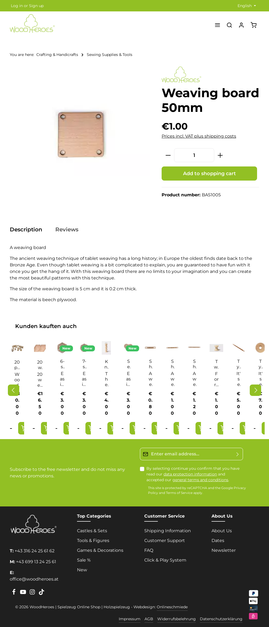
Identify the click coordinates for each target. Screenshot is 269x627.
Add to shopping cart (209, 173)
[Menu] (217, 25)
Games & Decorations (100, 550)
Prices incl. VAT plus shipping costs (199, 136)
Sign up (36, 5)
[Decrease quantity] (168, 155)
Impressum (129, 618)
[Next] (255, 390)
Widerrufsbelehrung (176, 618)
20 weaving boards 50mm (40, 365)
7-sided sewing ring (84, 364)
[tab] (29, 229)
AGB (149, 618)
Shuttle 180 (172, 364)
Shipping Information (167, 530)
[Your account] (241, 25)
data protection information (190, 474)
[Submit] (237, 454)
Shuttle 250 (194, 364)
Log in (17, 5)
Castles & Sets (92, 530)
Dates (218, 540)
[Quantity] (194, 155)
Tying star (238, 364)
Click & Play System (165, 560)
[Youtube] (23, 593)
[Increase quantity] (220, 155)
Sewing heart (128, 364)
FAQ (148, 550)
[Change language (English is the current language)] (246, 6)
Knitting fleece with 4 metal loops (106, 364)
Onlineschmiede (172, 606)
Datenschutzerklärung (221, 618)
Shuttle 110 (150, 364)
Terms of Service (179, 493)
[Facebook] (14, 593)
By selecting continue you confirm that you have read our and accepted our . (192, 474)
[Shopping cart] (253, 25)
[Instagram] (32, 593)
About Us (222, 530)
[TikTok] (41, 593)
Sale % (84, 560)
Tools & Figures (93, 540)
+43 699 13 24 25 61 (36, 561)
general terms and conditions (200, 479)
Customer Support (164, 540)
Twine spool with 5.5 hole (216, 364)
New (82, 569)
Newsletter (224, 550)
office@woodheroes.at (34, 579)
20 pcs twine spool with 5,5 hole (17, 365)
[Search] (229, 25)
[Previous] (13, 390)
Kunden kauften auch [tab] (46, 326)
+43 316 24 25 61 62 (35, 550)
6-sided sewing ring (62, 364)
